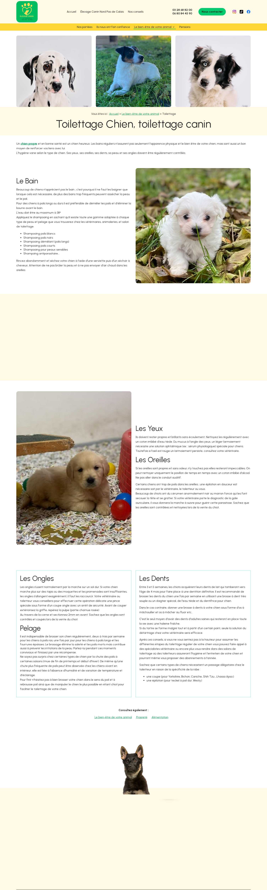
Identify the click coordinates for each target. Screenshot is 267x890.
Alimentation (160, 712)
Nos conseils (135, 11)
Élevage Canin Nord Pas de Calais (102, 11)
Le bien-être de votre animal (152, 27)
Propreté (141, 712)
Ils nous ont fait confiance (113, 27)
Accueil (71, 11)
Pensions (184, 27)
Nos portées (84, 27)
